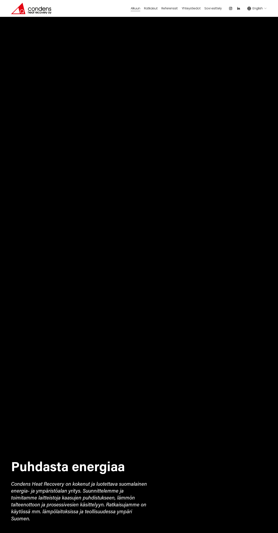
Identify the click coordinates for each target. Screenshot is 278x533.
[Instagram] (231, 8)
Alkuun (135, 8)
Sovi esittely (213, 8)
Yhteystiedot (191, 8)
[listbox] (257, 8)
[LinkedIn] (238, 8)
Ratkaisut (151, 8)
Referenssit (169, 8)
